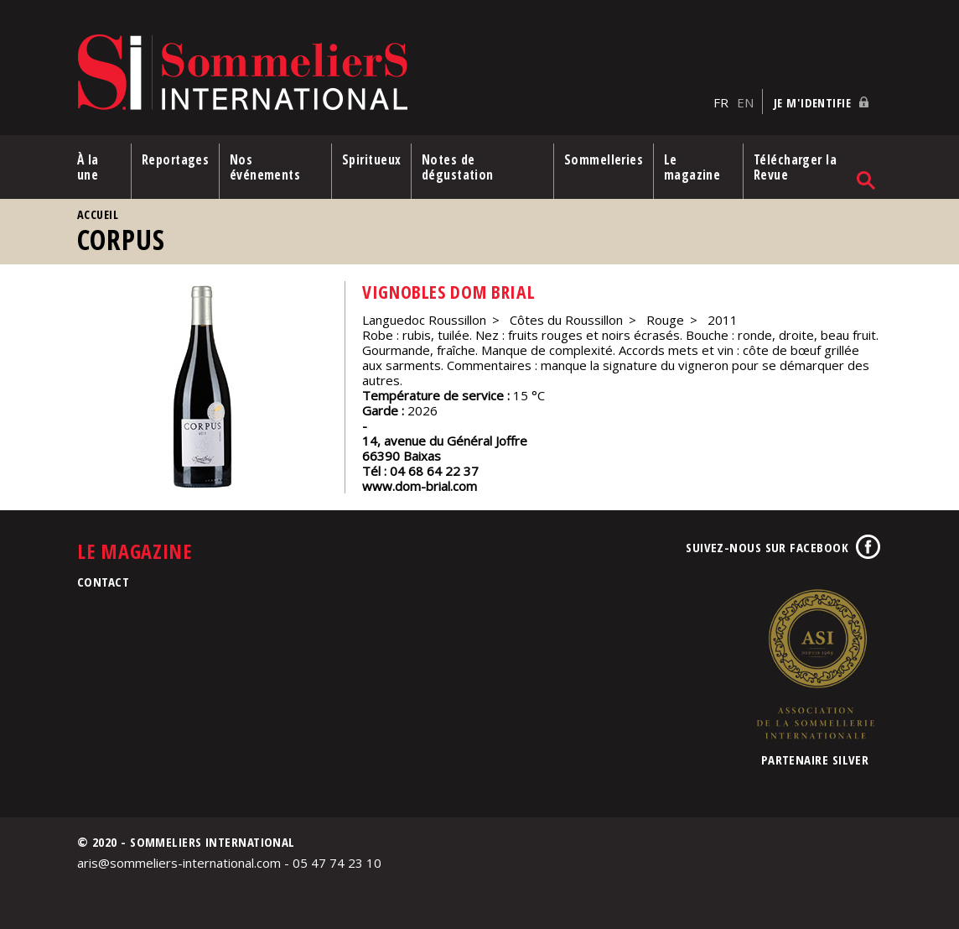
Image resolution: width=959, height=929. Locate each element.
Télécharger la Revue (795, 166)
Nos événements (265, 166)
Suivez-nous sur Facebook (767, 546)
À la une (88, 166)
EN (745, 101)
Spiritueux (372, 158)
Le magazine (693, 166)
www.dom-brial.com (419, 485)
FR (720, 101)
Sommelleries (603, 158)
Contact (103, 580)
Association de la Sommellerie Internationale (815, 663)
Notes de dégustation (458, 166)
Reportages (176, 158)
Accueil (97, 214)
